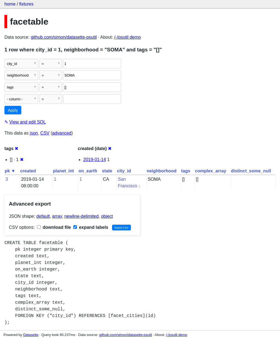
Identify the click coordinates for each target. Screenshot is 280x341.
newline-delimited (81, 216)
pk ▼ (10, 171)
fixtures (26, 4)
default (43, 216)
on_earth (88, 171)
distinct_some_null (251, 171)
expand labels (90, 227)
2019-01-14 (94, 159)
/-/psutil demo (127, 37)
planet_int (63, 171)
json (34, 133)
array (57, 216)
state (107, 171)
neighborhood (162, 171)
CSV (45, 133)
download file (54, 227)
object (107, 216)
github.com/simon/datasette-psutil (64, 37)
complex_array (210, 171)
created (28, 171)
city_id (124, 171)
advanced (61, 133)
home (9, 4)
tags (185, 171)
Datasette (30, 335)
